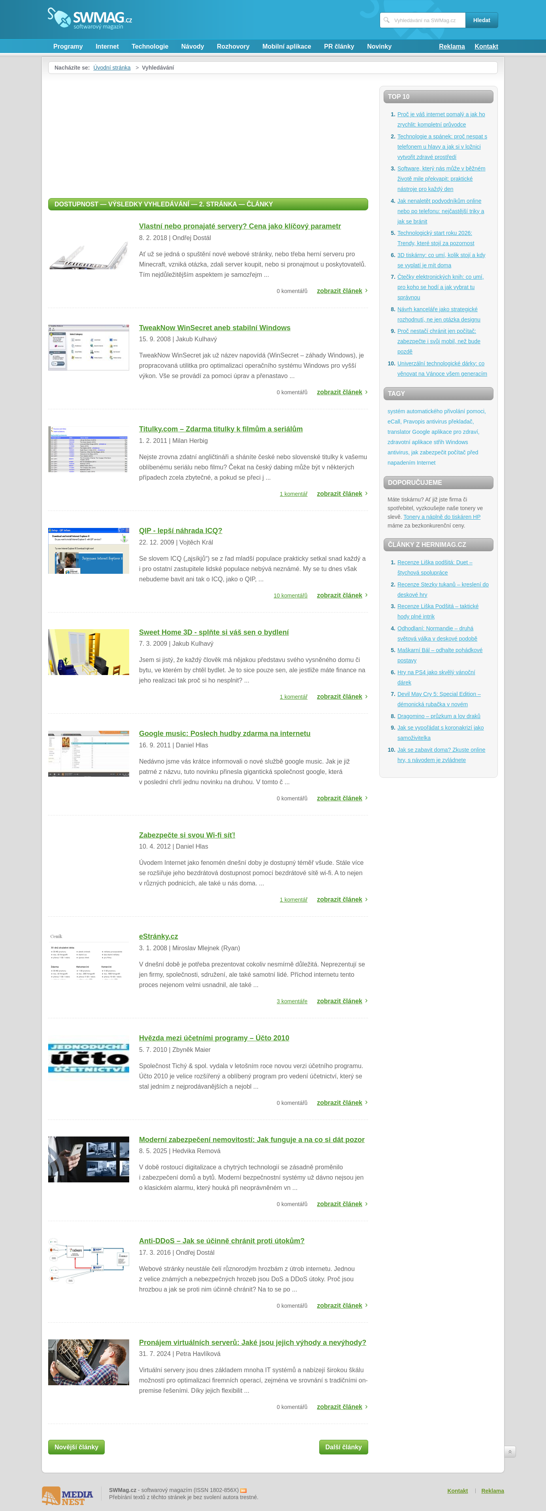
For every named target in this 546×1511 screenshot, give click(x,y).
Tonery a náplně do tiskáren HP (441, 517)
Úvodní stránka (111, 67)
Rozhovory (233, 46)
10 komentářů (291, 595)
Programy (68, 46)
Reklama (452, 46)
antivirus (436, 421)
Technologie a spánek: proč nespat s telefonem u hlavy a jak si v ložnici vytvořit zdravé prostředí (442, 146)
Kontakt (486, 46)
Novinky (379, 46)
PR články (339, 46)
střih (439, 442)
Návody (192, 46)
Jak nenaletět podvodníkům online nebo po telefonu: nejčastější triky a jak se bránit (440, 211)
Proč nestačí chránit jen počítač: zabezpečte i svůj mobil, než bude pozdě (438, 341)
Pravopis (414, 421)
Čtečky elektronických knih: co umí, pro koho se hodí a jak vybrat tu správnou (440, 287)
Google (421, 432)
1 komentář (293, 494)
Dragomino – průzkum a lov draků (438, 716)
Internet (107, 46)
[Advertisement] (208, 133)
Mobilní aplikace (286, 46)
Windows (457, 442)
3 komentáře (292, 1001)
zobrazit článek (339, 290)
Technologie (150, 46)
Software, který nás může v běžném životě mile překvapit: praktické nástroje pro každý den (441, 178)
